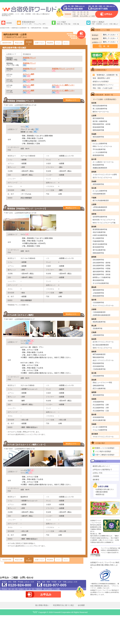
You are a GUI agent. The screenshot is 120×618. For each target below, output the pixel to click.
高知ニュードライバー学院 (102, 382)
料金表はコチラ (71, 100)
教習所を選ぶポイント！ (101, 466)
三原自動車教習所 (99, 312)
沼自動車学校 (97, 328)
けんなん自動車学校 (100, 143)
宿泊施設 (29, 42)
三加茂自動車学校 (99, 369)
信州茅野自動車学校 (100, 217)
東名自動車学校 (98, 280)
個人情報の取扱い (42, 605)
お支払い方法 (97, 473)
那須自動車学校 (98, 165)
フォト (58, 43)
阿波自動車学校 (98, 363)
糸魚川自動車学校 (99, 232)
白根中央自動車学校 (100, 235)
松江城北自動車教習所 (101, 345)
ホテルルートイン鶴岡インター (63, 85)
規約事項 (96, 480)
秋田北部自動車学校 (100, 106)
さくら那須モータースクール (103, 162)
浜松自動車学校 (98, 260)
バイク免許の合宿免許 (103, 451)
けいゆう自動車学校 (100, 427)
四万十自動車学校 (99, 388)
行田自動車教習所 (99, 194)
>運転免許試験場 (101, 492)
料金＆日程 (19, 43)
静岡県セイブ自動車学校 (101, 277)
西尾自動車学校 (98, 296)
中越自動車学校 (98, 241)
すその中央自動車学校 (101, 283)
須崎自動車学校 (98, 385)
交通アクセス (39, 43)
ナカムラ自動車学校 (100, 430)
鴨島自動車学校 (98, 357)
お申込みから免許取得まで (102, 469)
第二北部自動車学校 (100, 109)
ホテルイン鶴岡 (28, 74)
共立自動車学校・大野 (101, 408)
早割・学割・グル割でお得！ (103, 88)
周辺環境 (50, 43)
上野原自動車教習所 (100, 207)
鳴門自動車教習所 (99, 354)
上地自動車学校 (98, 293)
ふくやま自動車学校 (100, 152)
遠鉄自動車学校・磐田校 (101, 271)
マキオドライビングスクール (103, 437)
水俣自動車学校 (98, 417)
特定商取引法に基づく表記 (63, 605)
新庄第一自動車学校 (100, 121)
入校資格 (96, 476)
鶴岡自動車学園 (98, 130)
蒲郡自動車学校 (98, 290)
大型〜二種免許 (104, 23)
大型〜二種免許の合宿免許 (104, 455)
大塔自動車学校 (98, 402)
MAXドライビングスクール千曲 (104, 223)
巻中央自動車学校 (99, 250)
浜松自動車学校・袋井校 (101, 263)
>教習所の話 (99, 494)
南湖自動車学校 (98, 155)
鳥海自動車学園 (98, 127)
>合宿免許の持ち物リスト (104, 489)
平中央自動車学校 (99, 149)
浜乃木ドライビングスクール (103, 342)
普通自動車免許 (34, 23)
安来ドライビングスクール (102, 348)
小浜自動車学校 (98, 302)
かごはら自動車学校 (100, 191)
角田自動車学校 (98, 137)
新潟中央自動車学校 (100, 244)
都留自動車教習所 (99, 210)
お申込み (108, 14)
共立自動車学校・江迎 (101, 411)
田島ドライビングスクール (102, 146)
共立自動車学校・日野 (101, 405)
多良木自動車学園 (99, 420)
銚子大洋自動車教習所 (101, 200)
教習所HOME (6, 43)
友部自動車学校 (98, 184)
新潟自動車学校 (98, 247)
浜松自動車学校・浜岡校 (101, 265)
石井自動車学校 (98, 366)
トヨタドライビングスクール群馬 (105, 174)
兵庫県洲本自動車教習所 (101, 315)
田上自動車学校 (98, 238)
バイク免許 (68, 23)
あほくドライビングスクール (103, 360)
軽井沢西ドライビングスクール (104, 220)
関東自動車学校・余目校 (101, 124)
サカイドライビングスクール (103, 305)
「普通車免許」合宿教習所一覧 (106, 75)
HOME (9, 23)
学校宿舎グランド (29, 58)
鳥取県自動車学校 (99, 322)
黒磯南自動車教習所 (100, 168)
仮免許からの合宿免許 (101, 81)
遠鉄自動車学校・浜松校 (101, 274)
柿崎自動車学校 (98, 253)
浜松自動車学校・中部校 (101, 268)
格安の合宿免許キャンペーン (103, 85)
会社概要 (81, 605)
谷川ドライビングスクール (102, 177)
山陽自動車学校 (98, 335)
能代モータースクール (101, 112)
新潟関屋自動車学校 (100, 229)
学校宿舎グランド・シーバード (63, 69)
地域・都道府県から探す (101, 78)
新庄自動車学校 (98, 118)
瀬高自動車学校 (98, 395)
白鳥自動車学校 (98, 376)
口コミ (66, 43)
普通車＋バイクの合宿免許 (104, 448)
